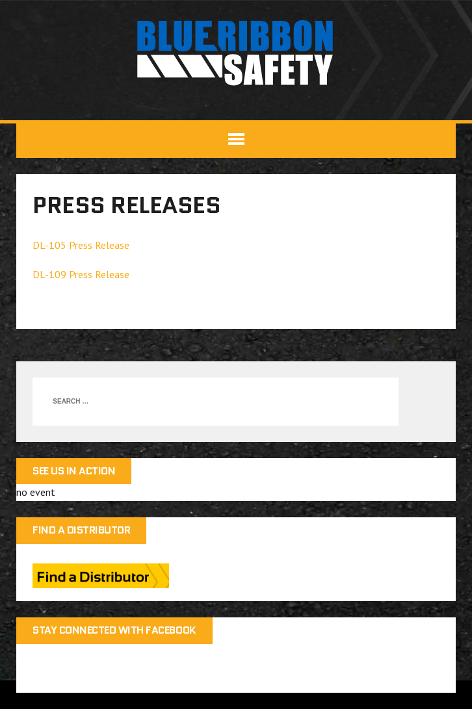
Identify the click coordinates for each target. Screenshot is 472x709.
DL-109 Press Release (81, 274)
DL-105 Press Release (81, 244)
